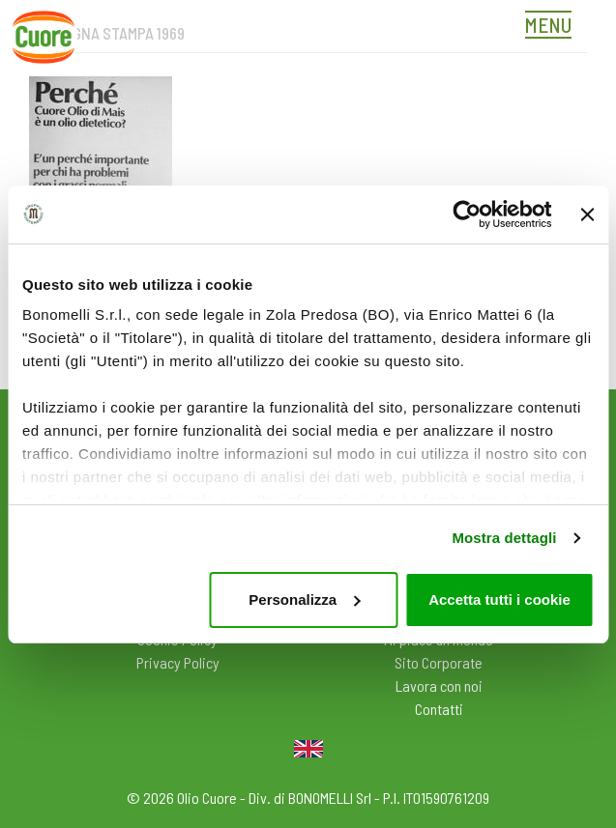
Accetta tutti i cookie (499, 599)
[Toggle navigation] (553, 27)
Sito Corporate (439, 662)
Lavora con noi (439, 685)
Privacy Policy (178, 662)
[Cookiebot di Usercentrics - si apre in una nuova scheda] (466, 214)
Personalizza (304, 599)
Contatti (439, 709)
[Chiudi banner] (587, 214)
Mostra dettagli (504, 537)
